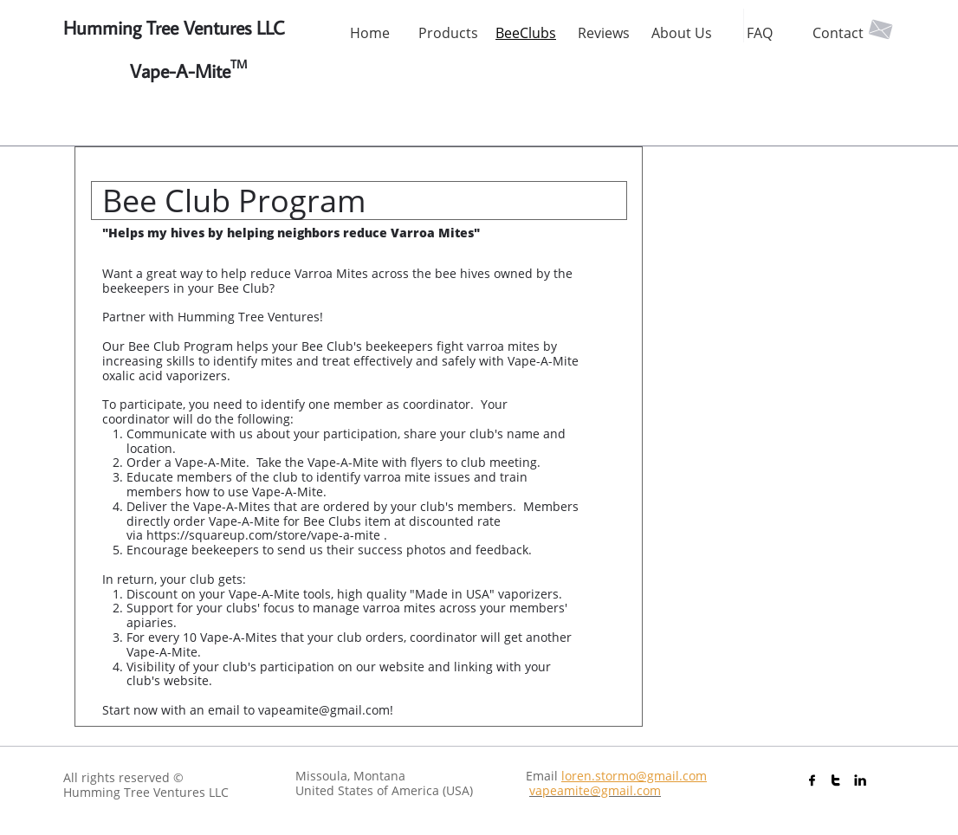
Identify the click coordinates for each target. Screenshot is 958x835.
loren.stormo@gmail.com (634, 775)
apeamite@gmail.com (598, 790)
